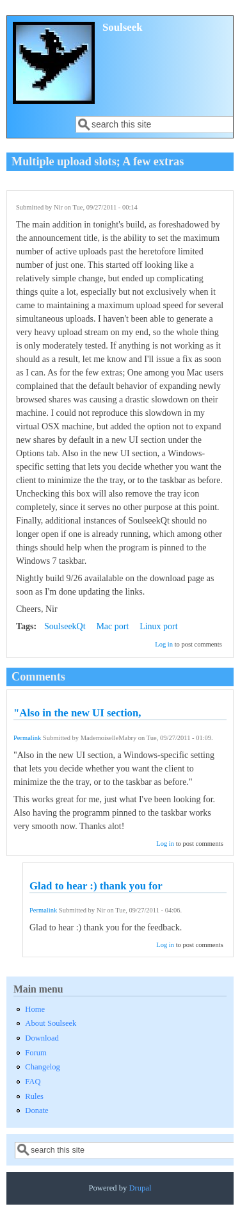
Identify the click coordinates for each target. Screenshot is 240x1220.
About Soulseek (50, 1023)
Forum (36, 1052)
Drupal (140, 1187)
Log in (164, 644)
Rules (34, 1096)
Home (35, 1009)
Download (41, 1038)
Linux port (159, 626)
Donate (36, 1110)
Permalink (27, 737)
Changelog (42, 1066)
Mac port (112, 626)
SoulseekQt (65, 626)
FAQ (32, 1081)
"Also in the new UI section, (77, 713)
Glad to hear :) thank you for (96, 886)
